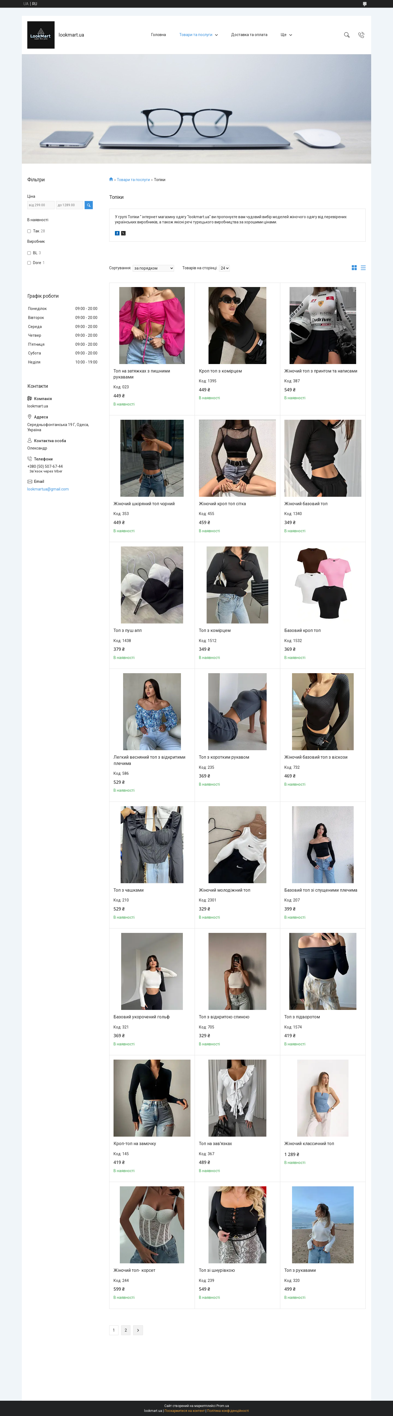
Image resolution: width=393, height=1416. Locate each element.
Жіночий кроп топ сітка (222, 503)
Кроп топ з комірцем (220, 371)
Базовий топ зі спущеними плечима (320, 890)
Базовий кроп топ (302, 630)
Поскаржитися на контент (185, 1411)
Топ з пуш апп (128, 630)
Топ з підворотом (302, 1016)
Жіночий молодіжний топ (224, 890)
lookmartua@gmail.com (48, 489)
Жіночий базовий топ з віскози (315, 757)
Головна (158, 34)
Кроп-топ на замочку (135, 1143)
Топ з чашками (129, 890)
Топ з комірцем (215, 630)
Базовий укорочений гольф (142, 1016)
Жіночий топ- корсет (134, 1270)
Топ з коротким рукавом (224, 757)
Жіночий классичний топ (309, 1143)
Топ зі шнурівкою (217, 1270)
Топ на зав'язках (215, 1143)
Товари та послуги (195, 34)
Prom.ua (222, 1406)
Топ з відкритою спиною (224, 1016)
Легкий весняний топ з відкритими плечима (149, 760)
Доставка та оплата (249, 34)
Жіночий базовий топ (305, 503)
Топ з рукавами (300, 1270)
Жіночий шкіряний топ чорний (144, 503)
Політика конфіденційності (228, 1411)
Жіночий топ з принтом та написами (320, 371)
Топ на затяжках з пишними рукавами (142, 374)
